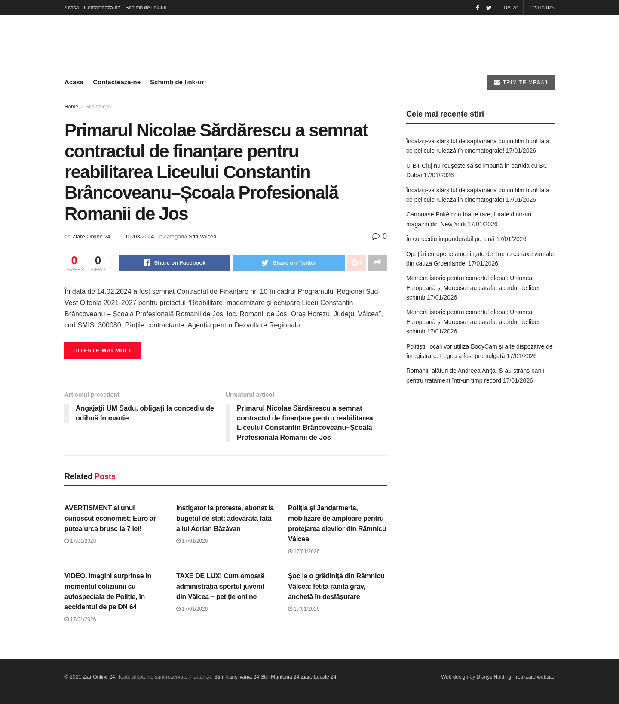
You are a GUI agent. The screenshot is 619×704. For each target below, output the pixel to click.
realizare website (535, 677)
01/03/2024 (140, 236)
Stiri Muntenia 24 (279, 677)
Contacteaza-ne (102, 8)
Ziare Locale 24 (319, 677)
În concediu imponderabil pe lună (450, 238)
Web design (454, 677)
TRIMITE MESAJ (521, 82)
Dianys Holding (494, 677)
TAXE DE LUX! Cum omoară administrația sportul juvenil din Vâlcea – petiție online (220, 586)
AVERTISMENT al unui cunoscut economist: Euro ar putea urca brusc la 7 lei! (110, 518)
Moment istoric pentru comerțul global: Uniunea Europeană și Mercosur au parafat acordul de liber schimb (473, 288)
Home (71, 107)
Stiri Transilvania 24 (236, 677)
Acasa (71, 8)
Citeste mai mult (102, 350)
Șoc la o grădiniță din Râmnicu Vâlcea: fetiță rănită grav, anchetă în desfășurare (336, 586)
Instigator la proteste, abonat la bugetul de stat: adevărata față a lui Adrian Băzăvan (225, 518)
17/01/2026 (80, 541)
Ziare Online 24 (91, 236)
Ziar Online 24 (99, 677)
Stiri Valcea (98, 107)
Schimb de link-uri (146, 8)
